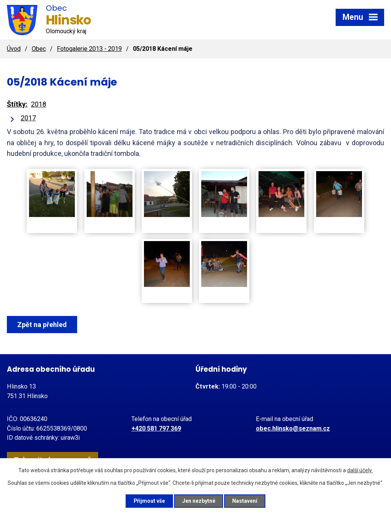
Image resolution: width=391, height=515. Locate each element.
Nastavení (245, 501)
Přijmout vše (149, 501)
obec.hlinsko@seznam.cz (293, 428)
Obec (39, 48)
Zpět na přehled (42, 325)
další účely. (360, 470)
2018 (38, 104)
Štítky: (17, 104)
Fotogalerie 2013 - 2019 (89, 48)
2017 (28, 118)
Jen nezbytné (198, 501)
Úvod (14, 48)
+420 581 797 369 (156, 428)
